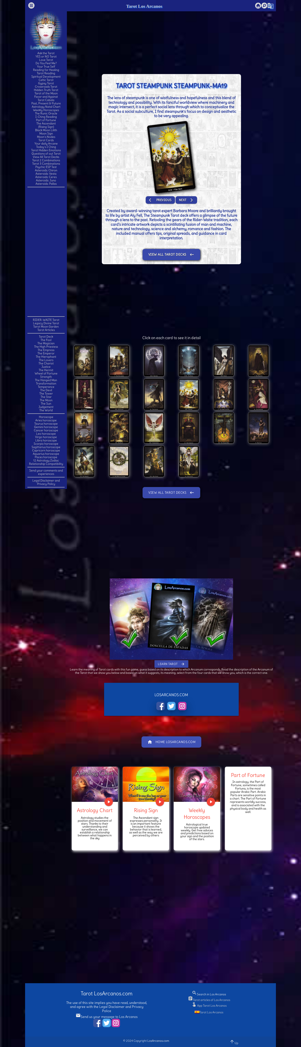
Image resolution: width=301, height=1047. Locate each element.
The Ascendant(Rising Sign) (46, 125)
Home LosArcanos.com (171, 742)
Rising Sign (146, 810)
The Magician (46, 343)
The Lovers (46, 360)
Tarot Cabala (46, 100)
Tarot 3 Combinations (46, 163)
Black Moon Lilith (46, 130)
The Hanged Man (46, 380)
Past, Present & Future (46, 103)
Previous (160, 200)
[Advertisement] (46, 251)
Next (186, 200)
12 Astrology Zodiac (46, 460)
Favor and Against (46, 97)
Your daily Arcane (46, 143)
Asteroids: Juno (46, 180)
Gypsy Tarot (46, 83)
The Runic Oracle (46, 113)
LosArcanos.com (158, 1041)
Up (234, 1042)
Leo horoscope (46, 434)
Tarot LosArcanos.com (107, 993)
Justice (46, 367)
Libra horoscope (46, 440)
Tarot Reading (46, 73)
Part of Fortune (46, 120)
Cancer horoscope (46, 430)
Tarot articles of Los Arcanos (209, 1000)
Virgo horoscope (46, 437)
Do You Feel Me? (46, 63)
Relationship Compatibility (46, 464)
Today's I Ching (46, 147)
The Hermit (46, 370)
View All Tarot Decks (46, 157)
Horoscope (46, 417)
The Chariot (46, 363)
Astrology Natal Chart (46, 107)
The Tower (46, 393)
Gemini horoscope (46, 427)
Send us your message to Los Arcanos (107, 1017)
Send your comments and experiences (46, 472)
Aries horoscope (46, 420)
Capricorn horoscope (46, 450)
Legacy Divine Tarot (46, 323)
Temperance (46, 387)
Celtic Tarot (46, 80)
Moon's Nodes (46, 137)
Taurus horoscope (46, 423)
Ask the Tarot (46, 53)
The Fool (46, 340)
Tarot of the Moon (46, 93)
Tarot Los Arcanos (144, 6)
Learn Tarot (171, 664)
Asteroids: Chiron (46, 170)
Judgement (46, 407)
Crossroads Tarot (46, 86)
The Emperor (46, 353)
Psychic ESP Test (46, 167)
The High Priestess (46, 347)
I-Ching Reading (46, 117)
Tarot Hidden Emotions (46, 150)
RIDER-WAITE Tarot (46, 320)
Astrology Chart (94, 810)
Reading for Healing (46, 70)
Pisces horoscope (46, 457)
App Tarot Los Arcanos (209, 1005)
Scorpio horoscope (46, 444)
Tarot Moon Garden (46, 326)
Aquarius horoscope (46, 454)
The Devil (46, 390)
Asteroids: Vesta (46, 174)
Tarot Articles (46, 330)
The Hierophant (46, 357)
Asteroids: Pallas (46, 184)
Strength (46, 377)
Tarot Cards (46, 140)
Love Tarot (46, 60)
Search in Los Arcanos (209, 994)
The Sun (46, 403)
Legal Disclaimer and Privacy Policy (46, 482)
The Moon (46, 400)
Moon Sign (46, 133)
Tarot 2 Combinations (46, 160)
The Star (46, 397)
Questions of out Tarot (46, 153)
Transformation (46, 383)
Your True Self (46, 66)
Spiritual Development (46, 76)
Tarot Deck (46, 336)
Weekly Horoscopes (46, 110)
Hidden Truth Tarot (46, 90)
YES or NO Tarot (46, 56)
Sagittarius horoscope (46, 447)
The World (46, 410)
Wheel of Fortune (46, 373)
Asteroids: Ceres (46, 177)
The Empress (46, 350)
